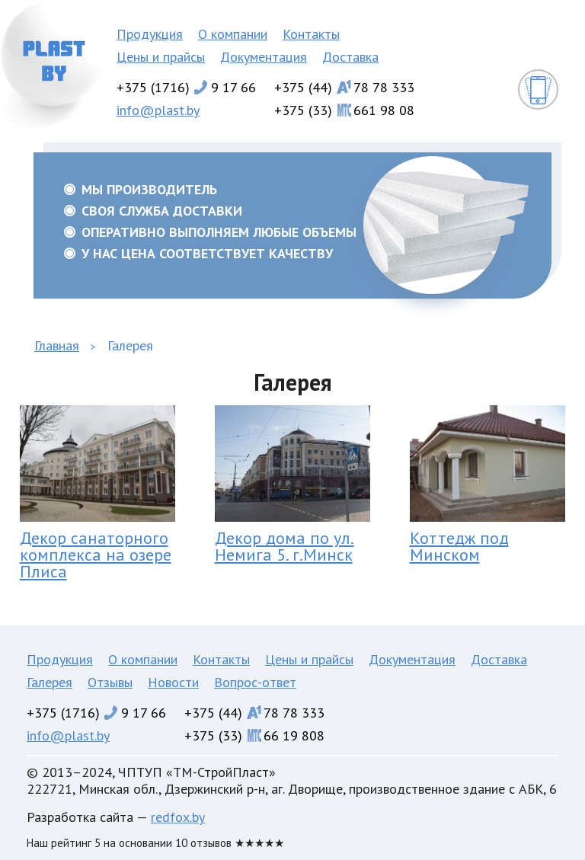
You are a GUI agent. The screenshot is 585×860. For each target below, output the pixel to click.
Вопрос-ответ (255, 682)
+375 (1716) (186, 87)
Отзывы (110, 682)
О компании (232, 34)
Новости (173, 682)
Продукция (150, 34)
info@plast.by (158, 110)
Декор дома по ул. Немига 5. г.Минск (284, 546)
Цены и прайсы (161, 57)
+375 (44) (344, 87)
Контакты (311, 34)
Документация (263, 57)
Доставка (350, 57)
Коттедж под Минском (459, 546)
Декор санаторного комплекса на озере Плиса (95, 554)
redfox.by (178, 817)
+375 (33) (344, 110)
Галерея (49, 682)
